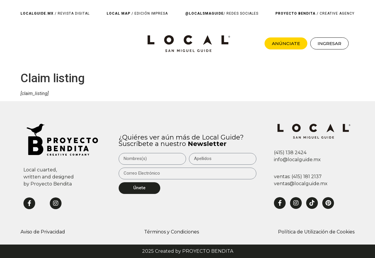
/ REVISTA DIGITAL (55, 13)
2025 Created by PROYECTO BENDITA (187, 251)
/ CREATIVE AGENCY (314, 13)
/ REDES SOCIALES (221, 13)
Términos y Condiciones (171, 232)
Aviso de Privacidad (43, 232)
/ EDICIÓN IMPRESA (137, 13)
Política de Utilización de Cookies (316, 232)
